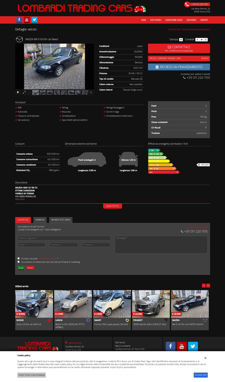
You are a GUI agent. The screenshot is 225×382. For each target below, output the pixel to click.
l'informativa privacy (47, 258)
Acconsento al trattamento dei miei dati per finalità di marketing (50, 262)
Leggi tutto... (112, 206)
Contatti (204, 19)
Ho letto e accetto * (39, 258)
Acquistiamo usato (173, 19)
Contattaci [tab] (23, 219)
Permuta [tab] (40, 219)
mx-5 (207, 29)
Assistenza (191, 19)
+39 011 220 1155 (196, 78)
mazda (200, 29)
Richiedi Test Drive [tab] (60, 219)
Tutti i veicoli (182, 29)
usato (192, 29)
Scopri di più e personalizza (32, 375)
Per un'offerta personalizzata (179, 48)
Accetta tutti (201, 375)
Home (143, 19)
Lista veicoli (155, 19)
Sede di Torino (75, 342)
